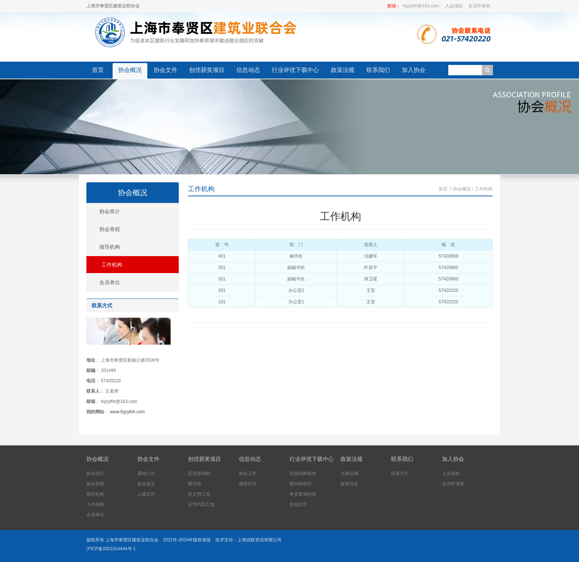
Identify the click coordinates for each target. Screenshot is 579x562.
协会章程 (109, 229)
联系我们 (378, 70)
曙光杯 (194, 483)
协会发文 (146, 483)
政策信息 (349, 483)
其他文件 (298, 504)
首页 (98, 70)
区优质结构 (199, 473)
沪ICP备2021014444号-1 (111, 548)
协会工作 (248, 473)
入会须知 (454, 5)
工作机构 (201, 189)
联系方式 (400, 473)
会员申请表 (479, 5)
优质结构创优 (303, 473)
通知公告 (146, 473)
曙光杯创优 (301, 483)
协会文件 (165, 70)
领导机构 (109, 247)
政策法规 (342, 70)
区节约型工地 (201, 504)
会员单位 (109, 282)
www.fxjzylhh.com (127, 411)
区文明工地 (199, 494)
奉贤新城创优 (303, 494)
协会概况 (130, 70)
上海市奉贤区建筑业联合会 (131, 539)
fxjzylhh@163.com (421, 5)
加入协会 (413, 70)
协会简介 (109, 211)
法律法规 (349, 473)
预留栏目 (248, 483)
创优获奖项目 (207, 70)
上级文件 (146, 494)
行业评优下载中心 (295, 70)
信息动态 (248, 70)
